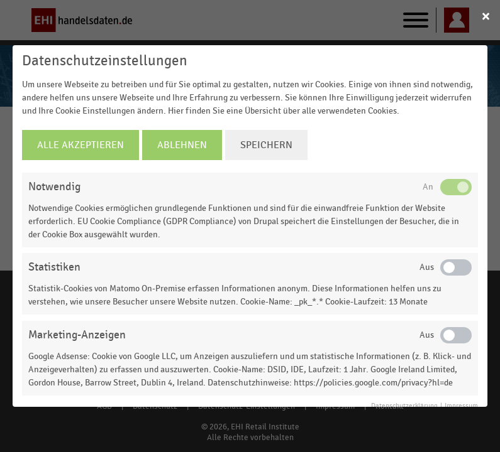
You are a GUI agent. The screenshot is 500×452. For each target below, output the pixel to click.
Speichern (266, 145)
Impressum (461, 406)
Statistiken (54, 267)
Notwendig (54, 186)
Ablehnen (182, 145)
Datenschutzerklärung (404, 406)
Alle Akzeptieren (80, 145)
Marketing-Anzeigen (77, 335)
